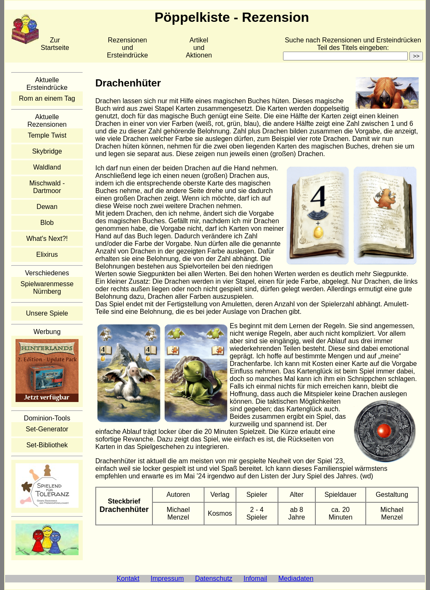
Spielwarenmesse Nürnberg (47, 287)
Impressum (167, 578)
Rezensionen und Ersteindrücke (127, 48)
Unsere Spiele (47, 313)
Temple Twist (47, 135)
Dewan (47, 206)
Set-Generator (47, 429)
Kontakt (128, 578)
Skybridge (47, 151)
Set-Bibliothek (47, 445)
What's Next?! (47, 238)
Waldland (47, 167)
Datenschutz (213, 578)
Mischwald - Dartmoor (47, 187)
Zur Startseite (55, 44)
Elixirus (47, 254)
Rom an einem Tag (47, 98)
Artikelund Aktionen (199, 48)
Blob (47, 222)
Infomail (255, 578)
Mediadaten (296, 578)
